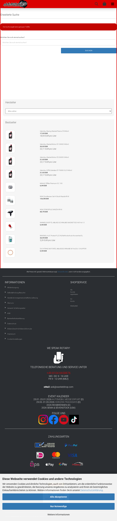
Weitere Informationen (58, 514)
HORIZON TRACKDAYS (66, 402)
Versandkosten (62, 272)
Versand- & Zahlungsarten (16, 308)
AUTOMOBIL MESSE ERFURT (66, 399)
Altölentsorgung (13, 287)
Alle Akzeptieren (58, 497)
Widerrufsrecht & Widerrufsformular (19, 329)
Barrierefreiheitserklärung (15, 318)
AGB (8, 313)
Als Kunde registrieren (74, 292)
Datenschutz (11, 323)
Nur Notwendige (58, 506)
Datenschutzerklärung (91, 490)
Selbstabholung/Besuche (16, 293)
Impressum (11, 334)
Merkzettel (74, 306)
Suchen (88, 50)
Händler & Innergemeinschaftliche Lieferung (22, 298)
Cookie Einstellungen (14, 339)
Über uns (10, 303)
